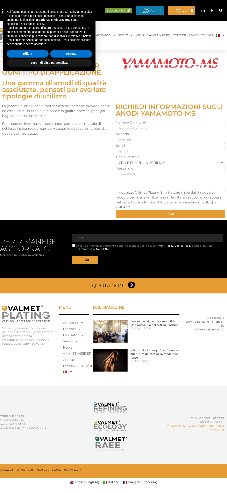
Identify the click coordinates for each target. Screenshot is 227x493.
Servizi (125, 35)
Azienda (122, 134)
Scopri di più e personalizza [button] (49, 481)
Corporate (58, 35)
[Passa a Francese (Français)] (140, 482)
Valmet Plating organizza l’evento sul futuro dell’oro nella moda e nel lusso (155, 354)
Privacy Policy (164, 245)
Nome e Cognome (131, 122)
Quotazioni (108, 286)
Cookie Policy (183, 245)
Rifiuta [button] (27, 473)
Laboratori (104, 35)
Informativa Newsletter (95, 249)
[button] (221, 10)
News (139, 35)
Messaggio (124, 168)
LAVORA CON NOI (201, 35)
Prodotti (81, 35)
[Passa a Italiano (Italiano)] (111, 482)
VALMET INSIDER (158, 35)
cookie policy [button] (36, 443)
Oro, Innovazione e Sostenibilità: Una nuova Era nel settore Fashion (154, 323)
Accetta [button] (71, 473)
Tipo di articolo (128, 157)
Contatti (179, 35)
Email (120, 145)
